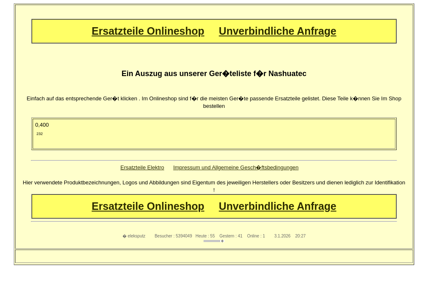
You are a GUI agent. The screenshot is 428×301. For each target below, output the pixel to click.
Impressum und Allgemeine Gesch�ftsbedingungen (235, 167)
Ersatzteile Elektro (142, 167)
